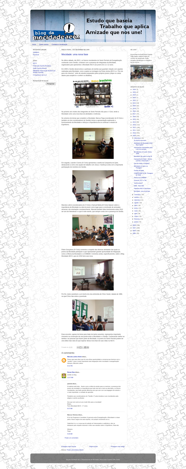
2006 (134, 230)
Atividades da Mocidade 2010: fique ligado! (143, 144)
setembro (137, 200)
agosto (136, 202)
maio (136, 211)
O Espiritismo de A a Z (40, 75)
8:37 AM (69, 408)
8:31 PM (69, 366)
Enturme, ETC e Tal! (140, 180)
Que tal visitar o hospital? (142, 163)
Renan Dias (71, 372)
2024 (134, 95)
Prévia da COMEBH (140, 177)
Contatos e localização (59, 44)
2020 (134, 106)
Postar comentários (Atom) (75, 450)
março (136, 216)
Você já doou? (138, 183)
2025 (134, 92)
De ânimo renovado (140, 140)
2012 (134, 127)
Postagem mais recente (68, 446)
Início (34, 44)
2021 (134, 103)
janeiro (136, 222)
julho (136, 205)
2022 (134, 100)
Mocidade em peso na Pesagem (141, 167)
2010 (134, 133)
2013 (134, 125)
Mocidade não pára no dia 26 (143, 156)
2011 (134, 130)
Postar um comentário (71, 438)
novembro (137, 194)
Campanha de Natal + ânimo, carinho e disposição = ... (143, 159)
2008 (134, 225)
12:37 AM (70, 377)
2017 (134, 114)
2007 (134, 228)
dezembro (137, 138)
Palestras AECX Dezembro (142, 188)
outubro (137, 197)
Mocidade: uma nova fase (74, 54)
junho (136, 208)
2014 (134, 122)
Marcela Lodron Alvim (74, 356)
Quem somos (43, 44)
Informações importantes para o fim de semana (143, 148)
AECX (35, 63)
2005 (134, 233)
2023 (134, 97)
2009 (134, 135)
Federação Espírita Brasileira (42, 66)
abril (135, 213)
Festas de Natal (139, 170)
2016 (134, 116)
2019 (134, 108)
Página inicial (93, 446)
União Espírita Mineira (40, 68)
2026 (134, 89)
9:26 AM (69, 434)
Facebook (36, 54)
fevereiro (137, 219)
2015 (134, 119)
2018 (134, 111)
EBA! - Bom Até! (139, 186)
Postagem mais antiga (118, 446)
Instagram (36, 52)
